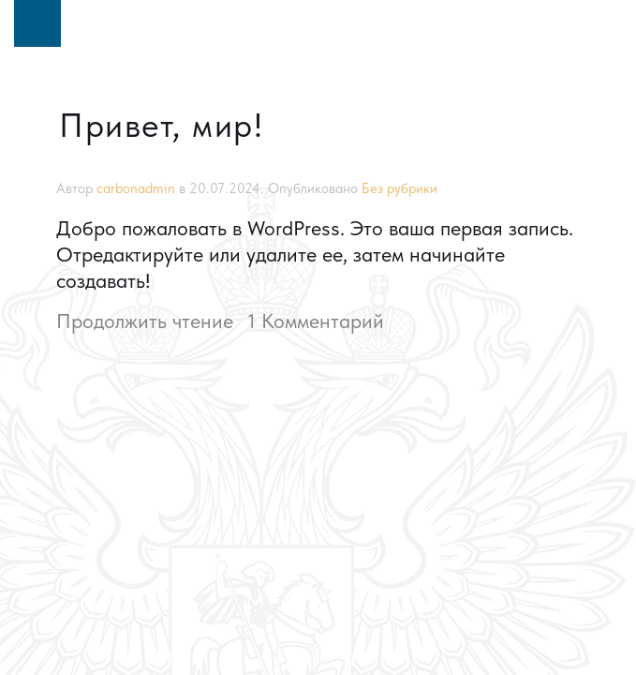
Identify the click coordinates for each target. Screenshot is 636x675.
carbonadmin (135, 188)
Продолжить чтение (144, 320)
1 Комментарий (315, 320)
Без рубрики (399, 188)
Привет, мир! (161, 125)
